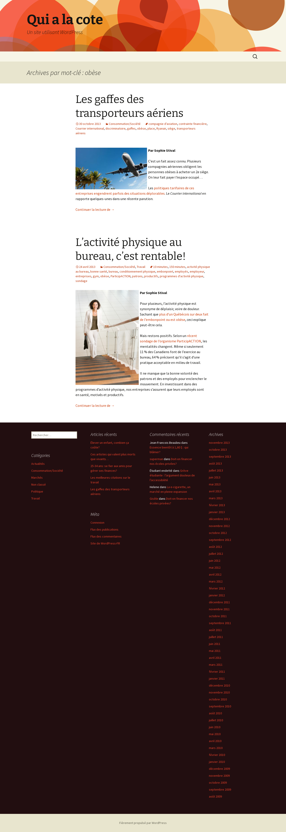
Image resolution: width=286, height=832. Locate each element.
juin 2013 (214, 477)
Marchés (37, 478)
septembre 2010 (220, 706)
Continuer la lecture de (95, 209)
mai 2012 (215, 567)
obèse (141, 128)
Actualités (38, 464)
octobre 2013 (218, 450)
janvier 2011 (217, 678)
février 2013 (217, 505)
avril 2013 (215, 491)
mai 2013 (215, 484)
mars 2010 (216, 748)
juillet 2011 (216, 637)
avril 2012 (215, 574)
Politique (37, 491)
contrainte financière (193, 124)
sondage (81, 281)
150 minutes (177, 267)
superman (156, 459)
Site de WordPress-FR (105, 543)
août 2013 (215, 463)
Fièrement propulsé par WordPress (143, 823)
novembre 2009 (219, 776)
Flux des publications (104, 529)
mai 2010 (215, 734)
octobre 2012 (218, 533)
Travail (141, 267)
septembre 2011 (220, 623)
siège (171, 128)
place (151, 128)
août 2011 (215, 630)
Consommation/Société (125, 124)
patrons (137, 276)
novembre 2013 (219, 443)
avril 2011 (215, 658)
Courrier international (90, 128)
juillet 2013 (216, 470)
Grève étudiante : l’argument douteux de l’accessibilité (172, 475)
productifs (151, 276)
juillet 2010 (216, 720)
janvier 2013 (217, 512)
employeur (197, 271)
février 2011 (217, 672)
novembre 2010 (219, 692)
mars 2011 (216, 665)
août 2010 (215, 713)
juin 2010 (214, 727)
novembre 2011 (219, 609)
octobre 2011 (218, 616)
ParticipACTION (120, 276)
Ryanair (161, 128)
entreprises (83, 276)
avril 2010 (215, 741)
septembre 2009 (220, 789)
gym (96, 276)
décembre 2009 (219, 769)
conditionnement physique (137, 271)
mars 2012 (216, 581)
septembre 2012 (220, 540)
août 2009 (215, 796)
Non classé (38, 484)
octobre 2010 (218, 699)
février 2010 (217, 755)
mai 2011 (215, 651)
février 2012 (217, 588)
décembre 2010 (219, 685)
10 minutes (160, 267)
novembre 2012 (219, 526)
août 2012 (215, 547)
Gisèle (154, 499)
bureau (113, 271)
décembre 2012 (219, 519)
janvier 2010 (217, 762)
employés (181, 271)
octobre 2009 (218, 783)
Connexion (97, 523)
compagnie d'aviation (163, 124)
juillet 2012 (216, 554)
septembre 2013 (220, 456)
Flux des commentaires (106, 536)
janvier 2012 (217, 595)
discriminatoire (115, 128)
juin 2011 (214, 644)
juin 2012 (214, 561)
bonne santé (98, 271)
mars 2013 (216, 498)
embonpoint (165, 271)
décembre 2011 (219, 602)
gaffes (131, 128)
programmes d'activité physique (181, 276)
